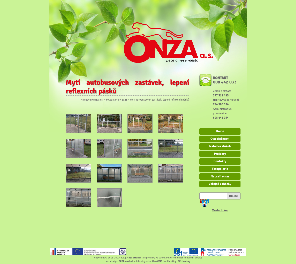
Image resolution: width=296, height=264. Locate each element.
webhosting (170, 261)
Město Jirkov (220, 210)
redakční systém (142, 261)
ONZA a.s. (97, 99)
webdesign (111, 261)
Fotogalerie (112, 99)
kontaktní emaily (193, 257)
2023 (124, 99)
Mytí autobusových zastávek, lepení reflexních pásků (159, 99)
